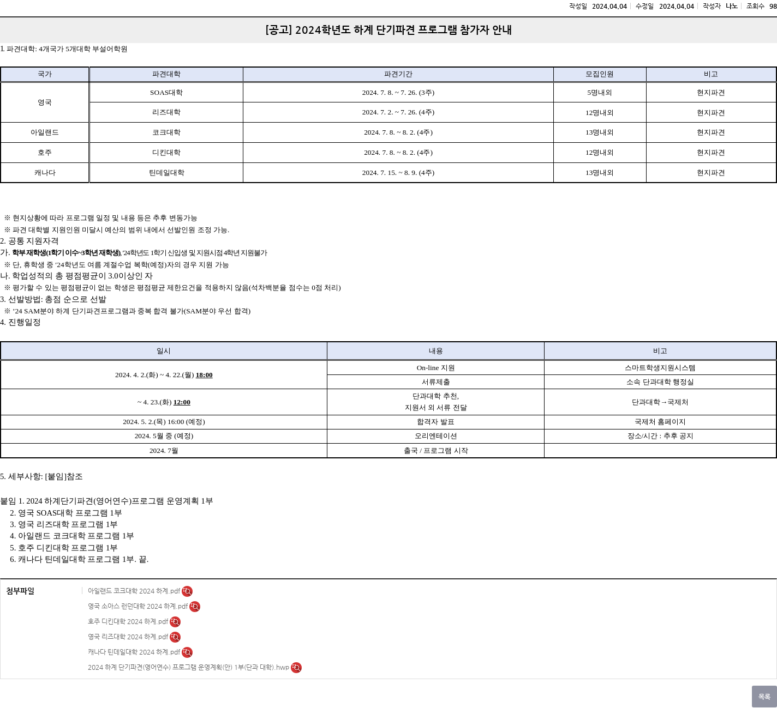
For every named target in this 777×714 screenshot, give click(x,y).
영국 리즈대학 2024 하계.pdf (129, 636)
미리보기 (187, 591)
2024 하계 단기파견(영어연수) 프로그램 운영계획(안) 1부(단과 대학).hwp (189, 667)
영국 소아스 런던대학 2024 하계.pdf (138, 606)
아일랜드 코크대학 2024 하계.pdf (135, 591)
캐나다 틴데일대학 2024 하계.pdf (135, 652)
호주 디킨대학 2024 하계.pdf (129, 621)
